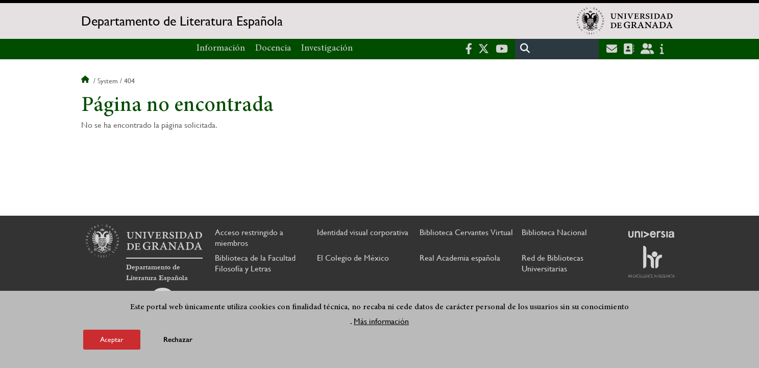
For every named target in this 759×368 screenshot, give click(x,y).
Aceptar (112, 339)
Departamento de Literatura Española (182, 21)
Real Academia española (460, 258)
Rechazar (177, 339)
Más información (381, 321)
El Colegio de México (353, 258)
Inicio (86, 81)
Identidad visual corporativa (362, 232)
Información (221, 48)
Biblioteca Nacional (554, 232)
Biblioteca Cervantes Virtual (466, 232)
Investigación (327, 48)
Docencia (273, 48)
